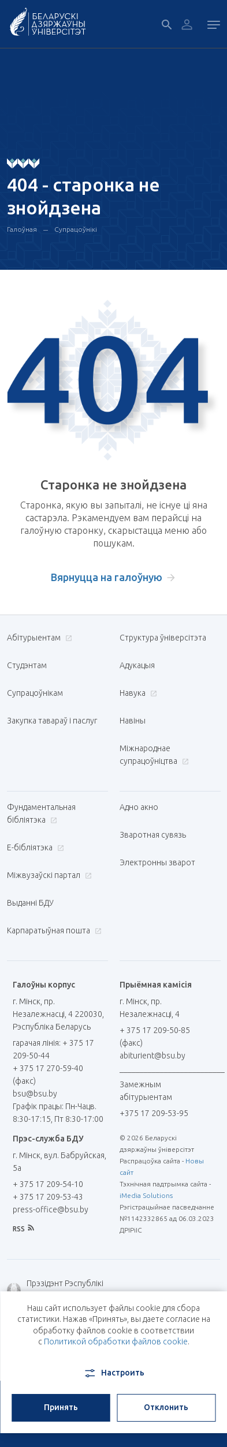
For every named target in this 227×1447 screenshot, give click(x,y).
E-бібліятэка (34, 847)
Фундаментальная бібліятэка (41, 813)
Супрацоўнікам (35, 693)
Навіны (133, 720)
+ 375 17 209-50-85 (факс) (155, 1036)
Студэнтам (27, 665)
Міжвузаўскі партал (48, 875)
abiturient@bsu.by (152, 1055)
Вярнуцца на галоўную (106, 577)
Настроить (113, 1373)
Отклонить (166, 1407)
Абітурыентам (38, 637)
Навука (137, 693)
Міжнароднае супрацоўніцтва (154, 755)
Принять (61, 1407)
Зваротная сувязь (153, 834)
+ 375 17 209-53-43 (48, 1196)
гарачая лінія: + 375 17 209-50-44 (53, 1049)
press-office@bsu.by (50, 1209)
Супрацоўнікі (75, 229)
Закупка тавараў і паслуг (52, 720)
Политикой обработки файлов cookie (116, 1341)
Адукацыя (137, 665)
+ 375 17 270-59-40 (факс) (48, 1075)
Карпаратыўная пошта (53, 930)
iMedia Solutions (146, 1195)
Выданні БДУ (30, 902)
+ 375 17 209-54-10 (48, 1184)
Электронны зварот (157, 862)
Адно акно (139, 807)
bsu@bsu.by (35, 1093)
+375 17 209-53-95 (154, 1113)
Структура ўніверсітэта (163, 637)
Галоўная (22, 229)
